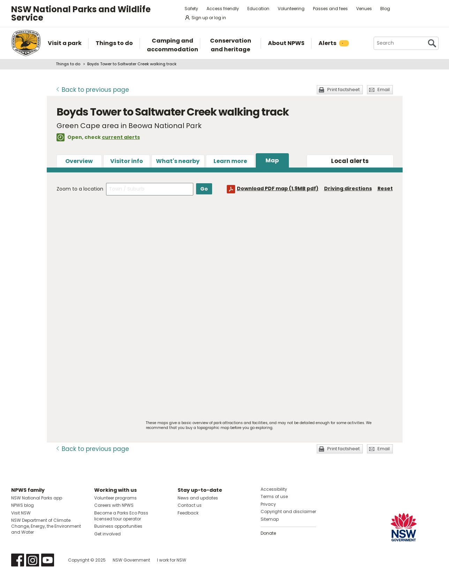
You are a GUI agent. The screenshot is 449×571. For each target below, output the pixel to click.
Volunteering (291, 9)
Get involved (107, 534)
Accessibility (274, 489)
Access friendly (223, 9)
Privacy (268, 504)
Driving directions (348, 188)
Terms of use (274, 496)
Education (258, 9)
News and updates (198, 498)
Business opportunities (118, 526)
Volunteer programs (115, 498)
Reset (385, 188)
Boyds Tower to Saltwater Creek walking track (132, 64)
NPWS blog (22, 505)
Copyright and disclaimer (288, 511)
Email (383, 89)
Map (272, 160)
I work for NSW (171, 560)
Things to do (68, 64)
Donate (268, 533)
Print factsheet (343, 89)
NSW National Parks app (36, 498)
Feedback (188, 513)
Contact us (190, 505)
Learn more (230, 161)
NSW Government (131, 560)
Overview (79, 161)
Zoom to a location (80, 188)
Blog (385, 9)
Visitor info (126, 161)
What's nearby (178, 161)
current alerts (121, 137)
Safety (191, 9)
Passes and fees (330, 9)
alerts (350, 161)
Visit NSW (21, 513)
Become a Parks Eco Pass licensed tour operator (121, 516)
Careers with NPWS (114, 505)
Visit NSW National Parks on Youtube (47, 560)
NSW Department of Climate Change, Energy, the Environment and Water (46, 526)
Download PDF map (278, 188)
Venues (364, 9)
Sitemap (270, 519)
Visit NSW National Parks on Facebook (17, 560)
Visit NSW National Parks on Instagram (32, 560)
